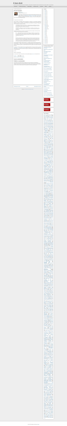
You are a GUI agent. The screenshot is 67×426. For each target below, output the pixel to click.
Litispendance (50, 298)
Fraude (46, 255)
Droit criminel (51, 215)
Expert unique (51, 244)
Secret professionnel (47, 394)
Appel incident (50, 131)
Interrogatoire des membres (47, 279)
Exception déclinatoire (47, 241)
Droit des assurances (47, 223)
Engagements (47, 232)
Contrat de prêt (50, 180)
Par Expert (41, 6)
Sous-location (45, 400)
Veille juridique (29, 6)
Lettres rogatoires (50, 292)
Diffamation (45, 204)
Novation (45, 311)
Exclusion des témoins (46, 242)
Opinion (51, 317)
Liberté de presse (46, 295)
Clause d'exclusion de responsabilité (48, 154)
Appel (46, 130)
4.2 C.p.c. (49, 114)
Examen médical (50, 239)
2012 (45, 40)
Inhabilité (50, 268)
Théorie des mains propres (48, 408)
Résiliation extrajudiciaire (47, 378)
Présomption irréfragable (47, 340)
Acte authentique (49, 120)
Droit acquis (46, 213)
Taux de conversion (49, 406)
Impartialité (49, 264)
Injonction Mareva (46, 271)
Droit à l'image (51, 212)
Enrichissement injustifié (47, 234)
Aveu (50, 136)
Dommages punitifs (46, 211)
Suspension (45, 404)
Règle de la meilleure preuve (48, 370)
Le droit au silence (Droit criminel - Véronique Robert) (48, 80)
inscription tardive (48, 274)
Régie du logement (49, 368)
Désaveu (50, 200)
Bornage (51, 142)
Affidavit (52, 126)
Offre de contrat (47, 317)
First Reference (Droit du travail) (48, 72)
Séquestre (51, 395)
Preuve (45, 343)
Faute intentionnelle (49, 250)
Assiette (48, 133)
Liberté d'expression (47, 294)
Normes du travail (46, 310)
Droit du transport (46, 225)
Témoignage (49, 407)
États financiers (49, 238)
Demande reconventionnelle (49, 197)
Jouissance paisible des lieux (49, 286)
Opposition (45, 318)
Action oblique (45, 125)
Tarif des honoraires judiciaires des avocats (48, 405)
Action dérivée (45, 123)
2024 (45, 12)
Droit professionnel (50, 229)
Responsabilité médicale (47, 386)
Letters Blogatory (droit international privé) (47, 84)
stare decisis (50, 400)
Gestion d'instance (49, 257)
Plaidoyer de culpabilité (48, 331)
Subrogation (46, 402)
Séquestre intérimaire (46, 396)
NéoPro (46, 6)
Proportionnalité (49, 351)
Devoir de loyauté (47, 203)
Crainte (45, 188)
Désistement (51, 201)
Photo (51, 330)
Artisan (45, 133)
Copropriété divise (47, 187)
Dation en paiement (47, 189)
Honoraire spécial (51, 260)
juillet (45, 31)
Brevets (45, 143)
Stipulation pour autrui (46, 401)
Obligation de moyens (49, 315)
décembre (46, 25)
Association (51, 133)
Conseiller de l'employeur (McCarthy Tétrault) (47, 61)
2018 (45, 19)
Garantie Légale (47, 256)
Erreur (49, 236)
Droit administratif (50, 213)
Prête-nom (50, 342)
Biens (44, 141)
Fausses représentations (48, 248)
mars (45, 35)
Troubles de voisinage (47, 410)
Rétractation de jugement (47, 389)
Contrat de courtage (49, 178)
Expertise (46, 245)
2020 (45, 17)
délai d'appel (47, 194)
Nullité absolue (50, 312)
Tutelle (51, 410)
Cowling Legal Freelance (47, 62)
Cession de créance (46, 146)
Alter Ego (49, 127)
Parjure (51, 324)
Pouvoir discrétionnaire (48, 335)
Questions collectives (50, 358)
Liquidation (49, 297)
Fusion (49, 255)
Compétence (45, 166)
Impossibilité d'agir (46, 265)
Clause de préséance (50, 159)
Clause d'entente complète (47, 153)
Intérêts (49, 276)
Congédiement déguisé (48, 171)
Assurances (45, 134)
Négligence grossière (49, 307)
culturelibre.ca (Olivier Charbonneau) (47, 64)
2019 (45, 18)
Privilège (49, 346)
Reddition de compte (46, 367)
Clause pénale (49, 161)
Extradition (49, 246)
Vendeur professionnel (49, 413)
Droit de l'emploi (46, 217)
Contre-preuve (48, 184)
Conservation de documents (48, 174)
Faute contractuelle (46, 249)
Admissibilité (48, 126)
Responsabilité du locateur (48, 385)
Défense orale (48, 193)
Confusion (45, 170)
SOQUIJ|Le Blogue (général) (47, 92)
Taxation (45, 407)
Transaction (51, 409)
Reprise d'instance (51, 377)
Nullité (45, 312)
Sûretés (45, 403)
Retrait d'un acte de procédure (47, 390)
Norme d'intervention (50, 309)
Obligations (48, 316)
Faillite (52, 246)
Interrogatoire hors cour (47, 280)
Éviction (45, 239)
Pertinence (51, 329)
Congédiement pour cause (48, 172)
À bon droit (17, 3)
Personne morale (49, 328)
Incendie (51, 265)
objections (45, 313)
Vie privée (45, 417)
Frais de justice (51, 254)
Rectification (45, 366)
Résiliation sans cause (46, 379)
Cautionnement (50, 144)
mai (45, 33)
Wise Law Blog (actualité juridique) (48, 95)
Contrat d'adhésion (50, 177)
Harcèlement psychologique (48, 259)
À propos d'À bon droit (22, 6)
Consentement (50, 173)
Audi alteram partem (48, 135)
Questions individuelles (46, 359)
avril (45, 34)
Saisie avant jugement (47, 392)
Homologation (46, 260)
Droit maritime (45, 228)
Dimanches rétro (35, 6)
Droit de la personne (47, 221)
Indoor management (47, 267)
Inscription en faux (50, 272)
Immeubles (50, 263)
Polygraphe (50, 332)
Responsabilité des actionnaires (48, 381)
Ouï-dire (48, 321)
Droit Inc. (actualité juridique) (47, 68)
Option (48, 318)
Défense (47, 191)
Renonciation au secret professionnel (48, 374)
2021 (45, 16)
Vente (44, 414)
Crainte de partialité (49, 188)
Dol (48, 208)
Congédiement (50, 170)
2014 (45, 24)
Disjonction (50, 206)
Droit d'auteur (50, 216)
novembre (46, 26)
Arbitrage (45, 132)
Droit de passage (48, 222)
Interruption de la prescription (48, 282)
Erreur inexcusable (50, 237)
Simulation (46, 397)
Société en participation (50, 398)
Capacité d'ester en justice (50, 143)
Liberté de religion (51, 295)
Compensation (50, 165)
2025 (45, 11)
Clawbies (50, 6)
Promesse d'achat (46, 350)
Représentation (45, 377)
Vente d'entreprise (49, 414)
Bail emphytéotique (50, 140)
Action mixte (51, 124)
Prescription (46, 339)
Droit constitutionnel (47, 214)
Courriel (51, 187)
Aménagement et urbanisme (48, 128)
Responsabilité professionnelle (48, 387)
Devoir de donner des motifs (48, 202)
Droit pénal (45, 229)
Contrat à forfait (45, 177)
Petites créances (48, 330)
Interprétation (51, 277)
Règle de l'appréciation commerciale (48, 369)
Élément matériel (48, 231)
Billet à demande (51, 141)
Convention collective (50, 185)
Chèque (51, 149)
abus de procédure (50, 117)
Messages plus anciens (37, 86)
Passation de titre (47, 325)
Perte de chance (46, 329)
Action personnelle (50, 125)
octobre (46, 27)
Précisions (50, 336)
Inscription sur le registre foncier (49, 273)
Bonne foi (46, 142)
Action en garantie (50, 123)
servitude (51, 396)
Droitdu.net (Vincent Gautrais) (48, 69)
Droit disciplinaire (50, 224)
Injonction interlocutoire (47, 270)
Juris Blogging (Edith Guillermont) (48, 76)
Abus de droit (46, 116)
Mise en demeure (49, 305)
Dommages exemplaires (50, 210)
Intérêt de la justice (47, 275)
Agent (46, 127)
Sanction (49, 393)
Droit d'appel (46, 216)
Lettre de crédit (48, 291)
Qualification (45, 356)
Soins (49, 399)
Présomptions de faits (46, 341)
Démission (46, 199)
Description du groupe (46, 201)
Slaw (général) (46, 89)
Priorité (49, 345)
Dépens (45, 200)
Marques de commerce (46, 303)
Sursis (50, 403)
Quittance (51, 359)
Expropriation (51, 245)
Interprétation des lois (49, 278)
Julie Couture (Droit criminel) (47, 75)
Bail (48, 138)
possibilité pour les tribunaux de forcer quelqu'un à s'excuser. (32, 15)
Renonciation (45, 373)
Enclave (52, 231)
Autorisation (46, 136)
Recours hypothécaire (49, 365)
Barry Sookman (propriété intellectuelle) (47, 52)
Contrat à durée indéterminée (48, 176)
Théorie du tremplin (46, 409)
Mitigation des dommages (47, 306)
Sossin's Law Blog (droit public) (48, 94)
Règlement (45, 371)
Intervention (45, 283)
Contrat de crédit (46, 179)
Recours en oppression (49, 364)
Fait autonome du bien (48, 247)
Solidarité (52, 399)
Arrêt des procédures (50, 132)
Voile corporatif (50, 417)
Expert (46, 244)
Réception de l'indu (47, 361)
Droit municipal (50, 228)
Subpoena (52, 401)
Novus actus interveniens (49, 311)
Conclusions (50, 166)
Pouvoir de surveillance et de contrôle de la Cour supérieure (48, 334)
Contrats (51, 181)
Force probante (51, 252)
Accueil (27, 86)
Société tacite (46, 399)
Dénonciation (50, 199)
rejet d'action (49, 371)
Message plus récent (17, 86)
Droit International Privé (47, 227)
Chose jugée (45, 150)
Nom (48, 308)
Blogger (38, 424)
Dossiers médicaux (47, 212)
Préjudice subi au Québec (48, 338)
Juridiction (48, 289)
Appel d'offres (46, 131)
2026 (45, 10)
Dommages (46, 209)
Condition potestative (46, 167)
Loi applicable (47, 299)
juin (45, 32)
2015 (45, 23)
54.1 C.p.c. (49, 115)
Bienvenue (15, 6)
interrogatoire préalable (48, 281)
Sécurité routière (46, 395)
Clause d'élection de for (47, 152)
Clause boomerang (49, 151)
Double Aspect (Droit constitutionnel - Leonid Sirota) (48, 66)
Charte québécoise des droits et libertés (48, 148)
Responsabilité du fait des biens (49, 384)
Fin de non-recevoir (46, 251)
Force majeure (46, 252)
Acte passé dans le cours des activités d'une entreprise (48, 122)
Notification (50, 310)
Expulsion (46, 246)
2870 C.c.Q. (45, 114)
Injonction (46, 269)
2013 (45, 39)
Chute (49, 150)
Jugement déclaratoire (47, 287)
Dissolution (50, 207)
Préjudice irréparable (48, 337)
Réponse (50, 376)
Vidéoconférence (50, 416)
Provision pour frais (50, 354)
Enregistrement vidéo (47, 233)
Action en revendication (46, 124)
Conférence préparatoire (49, 168)
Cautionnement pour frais (47, 145)
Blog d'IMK (45, 53)
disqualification (46, 207)
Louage (48, 301)
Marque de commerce (47, 302)
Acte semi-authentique (49, 122)
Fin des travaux (51, 251)
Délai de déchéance (50, 195)
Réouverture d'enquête (47, 375)
